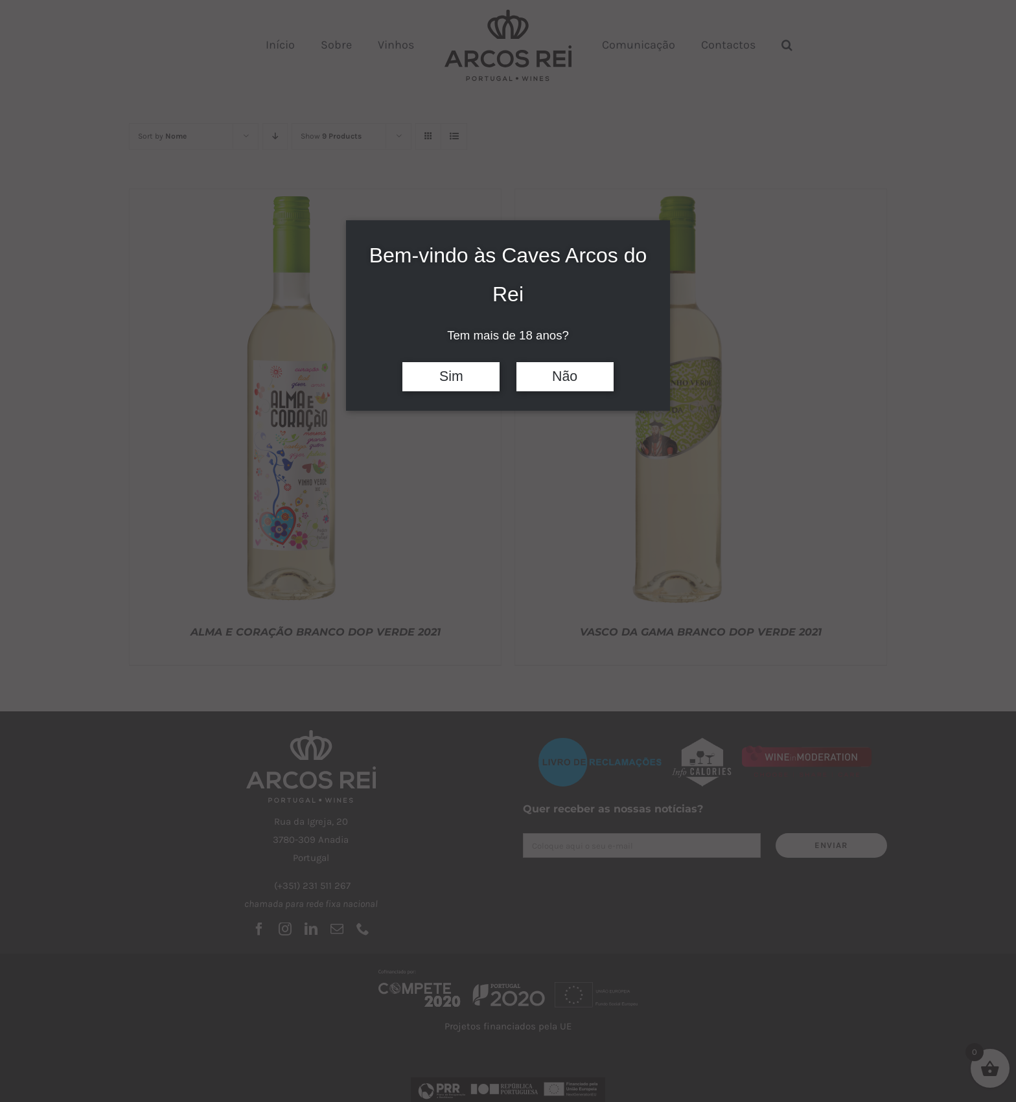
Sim (451, 376)
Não (564, 376)
